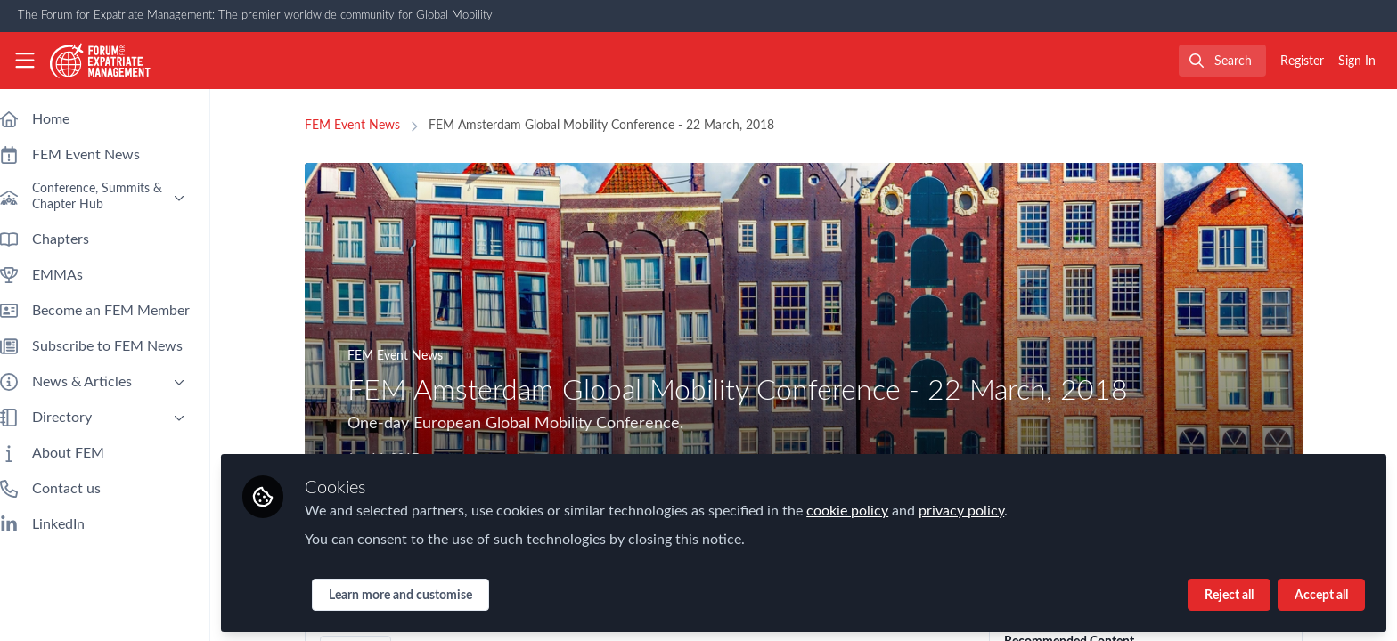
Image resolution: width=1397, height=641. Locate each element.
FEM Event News (361, 125)
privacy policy (979, 509)
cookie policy (865, 509)
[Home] (100, 60)
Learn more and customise (418, 594)
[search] (1222, 61)
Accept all (1321, 594)
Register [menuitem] (1302, 61)
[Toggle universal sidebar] (25, 60)
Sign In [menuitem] (1357, 61)
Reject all (1229, 594)
